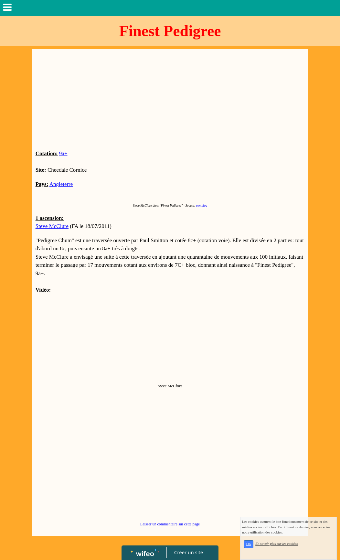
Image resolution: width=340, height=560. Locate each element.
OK (248, 544)
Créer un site (188, 552)
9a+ (63, 153)
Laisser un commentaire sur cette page (170, 524)
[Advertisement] (170, 101)
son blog (201, 205)
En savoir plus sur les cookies (276, 544)
